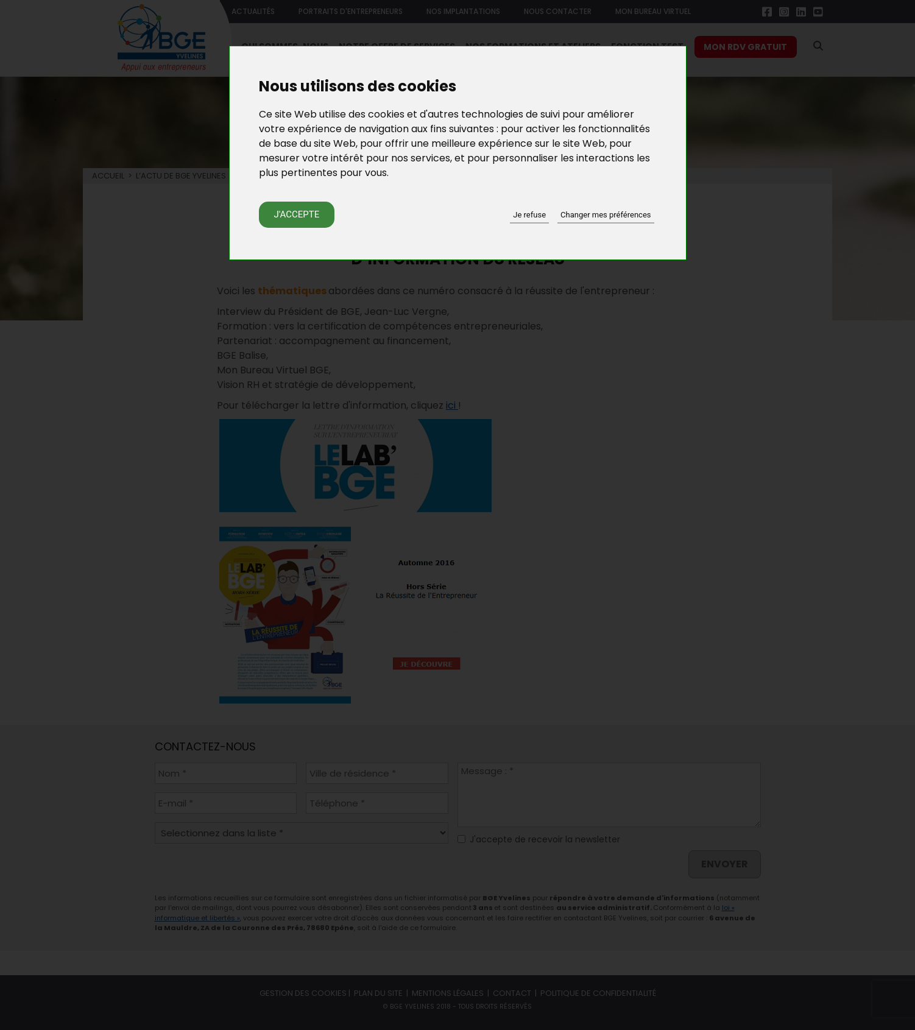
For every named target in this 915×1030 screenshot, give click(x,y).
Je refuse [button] (529, 214)
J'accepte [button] (297, 214)
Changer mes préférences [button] (605, 214)
